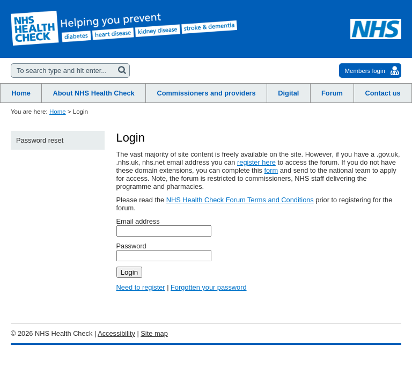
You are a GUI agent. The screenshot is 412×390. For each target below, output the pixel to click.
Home (57, 111)
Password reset (39, 140)
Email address (138, 221)
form (271, 170)
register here (256, 162)
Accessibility (116, 333)
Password (131, 246)
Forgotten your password (209, 287)
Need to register (140, 287)
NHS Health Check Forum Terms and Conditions (240, 200)
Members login (364, 71)
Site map (154, 333)
